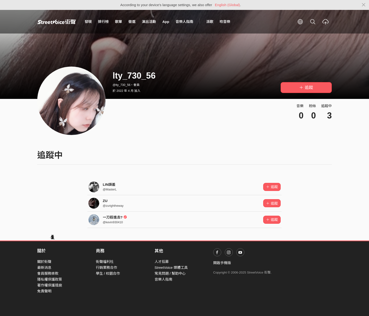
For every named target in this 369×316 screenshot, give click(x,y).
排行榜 (103, 22)
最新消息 (44, 267)
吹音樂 (225, 22)
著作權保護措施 (49, 285)
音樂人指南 (184, 22)
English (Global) (227, 5)
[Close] (363, 5)
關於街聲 (44, 262)
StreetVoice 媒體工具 (171, 267)
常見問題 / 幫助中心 (170, 273)
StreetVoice (56, 21)
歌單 (118, 22)
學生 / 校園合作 (108, 273)
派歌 (209, 22)
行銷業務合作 (106, 267)
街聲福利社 (105, 262)
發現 (88, 22)
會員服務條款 (47, 273)
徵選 (131, 22)
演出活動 (149, 22)
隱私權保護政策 (49, 279)
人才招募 (162, 262)
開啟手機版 (222, 263)
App (165, 22)
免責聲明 (44, 291)
